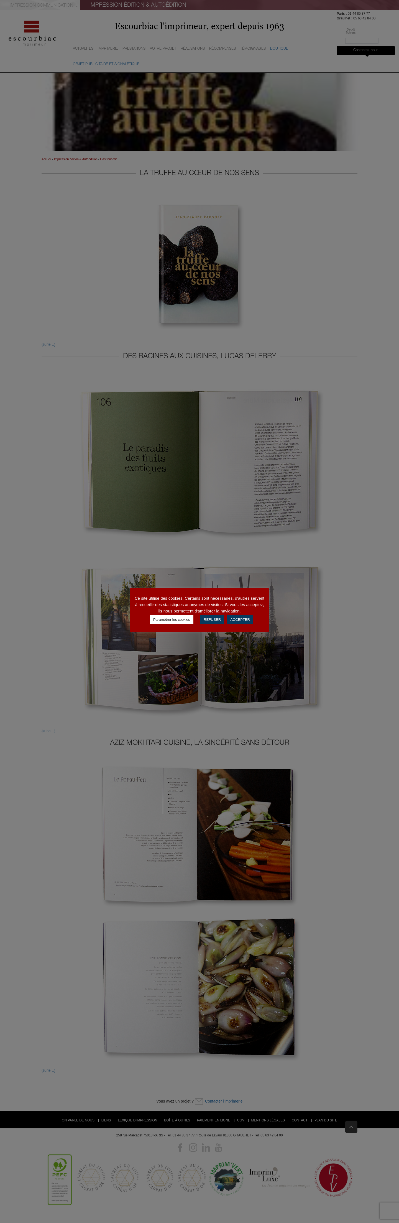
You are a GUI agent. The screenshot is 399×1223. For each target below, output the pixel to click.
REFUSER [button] (212, 619)
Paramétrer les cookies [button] (171, 619)
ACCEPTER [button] (240, 619)
